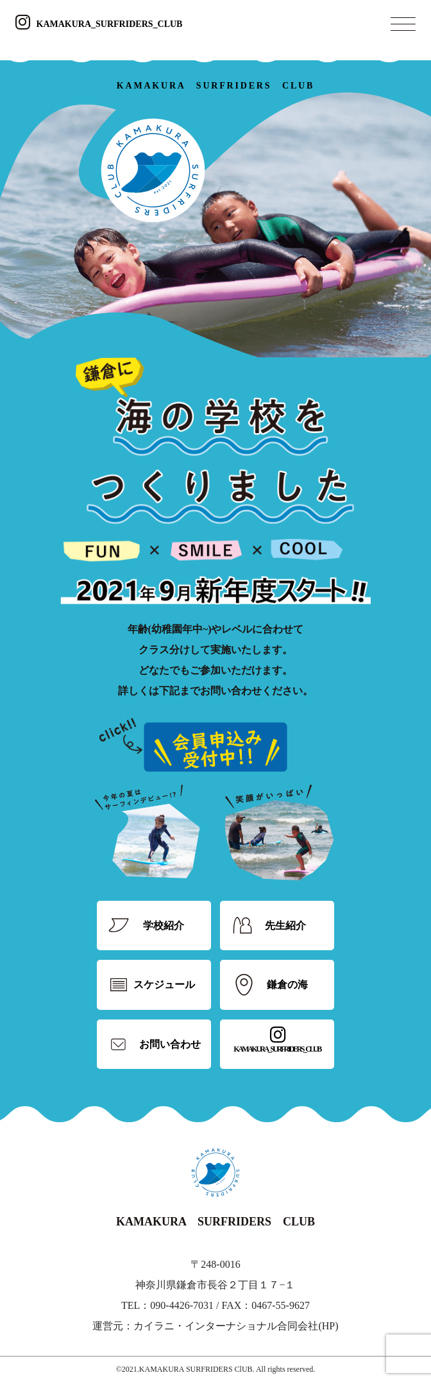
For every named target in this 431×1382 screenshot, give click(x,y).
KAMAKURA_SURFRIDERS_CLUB (99, 24)
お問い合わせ (170, 1044)
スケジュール (164, 984)
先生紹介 (285, 925)
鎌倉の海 (287, 984)
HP (328, 1325)
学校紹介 (163, 925)
